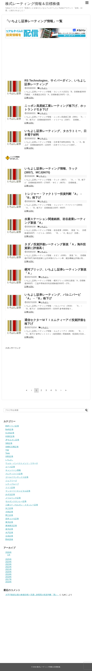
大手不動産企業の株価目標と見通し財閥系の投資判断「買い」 (32, 595)
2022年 (8, 567)
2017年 (8, 579)
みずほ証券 (10, 494)
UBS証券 (9, 456)
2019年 (8, 574)
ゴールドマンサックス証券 (16, 477)
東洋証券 (9, 522)
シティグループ (12, 484)
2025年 (8, 559)
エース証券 (10, 467)
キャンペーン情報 (13, 470)
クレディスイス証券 (14, 474)
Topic (7, 453)
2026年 (8, 552)
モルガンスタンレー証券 (15, 501)
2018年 (8, 577)
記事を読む (29, 98)
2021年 (8, 569)
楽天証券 (9, 529)
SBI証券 (8, 443)
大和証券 (9, 512)
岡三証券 (9, 515)
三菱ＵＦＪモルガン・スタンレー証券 (21, 505)
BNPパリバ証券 (12, 426)
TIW (7, 450)
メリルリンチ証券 (13, 498)
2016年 (8, 582)
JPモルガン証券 (12, 440)
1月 (8, 555)
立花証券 (9, 536)
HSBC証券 (9, 436)
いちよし (43, 88)
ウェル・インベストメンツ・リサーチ (21, 463)
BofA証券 (9, 429)
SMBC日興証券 (12, 447)
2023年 (8, 564)
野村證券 (9, 539)
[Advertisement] (46, 58)
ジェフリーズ (11, 481)
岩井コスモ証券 (12, 519)
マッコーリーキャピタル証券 (17, 491)
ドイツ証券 (10, 488)
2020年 (8, 572)
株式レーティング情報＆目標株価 (32, 4)
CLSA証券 (9, 433)
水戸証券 (9, 533)
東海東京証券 (11, 526)
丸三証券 (9, 508)
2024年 (8, 562)
